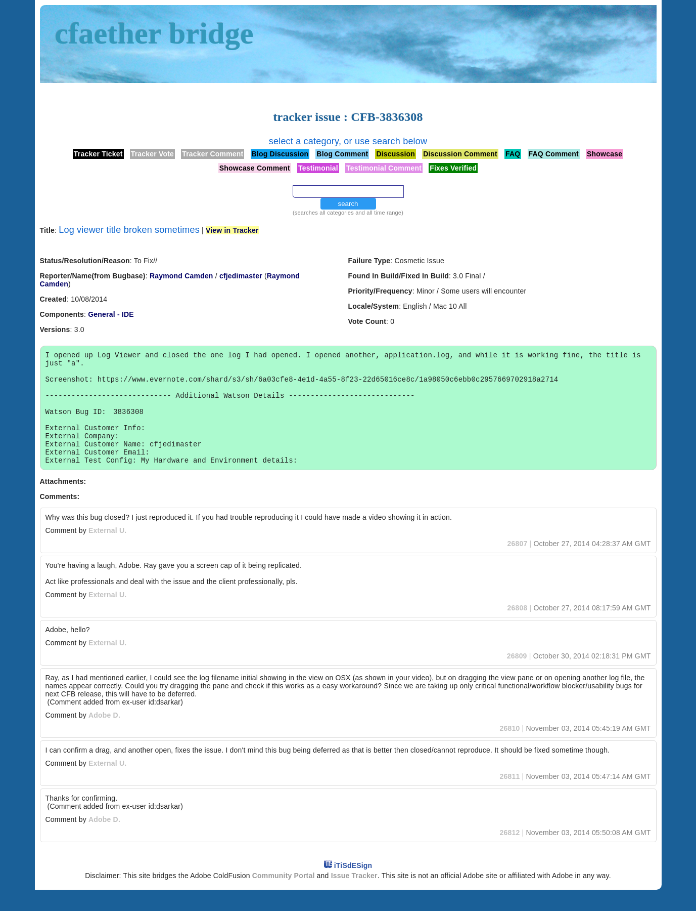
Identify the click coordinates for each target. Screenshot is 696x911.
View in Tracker (232, 230)
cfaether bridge (154, 33)
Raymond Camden (181, 276)
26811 (509, 798)
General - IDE (111, 314)
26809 (517, 677)
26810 (509, 750)
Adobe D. (104, 736)
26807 (517, 565)
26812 (509, 854)
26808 (517, 629)
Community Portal (283, 897)
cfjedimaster (240, 276)
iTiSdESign (353, 887)
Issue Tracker (354, 897)
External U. (107, 552)
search (348, 204)
